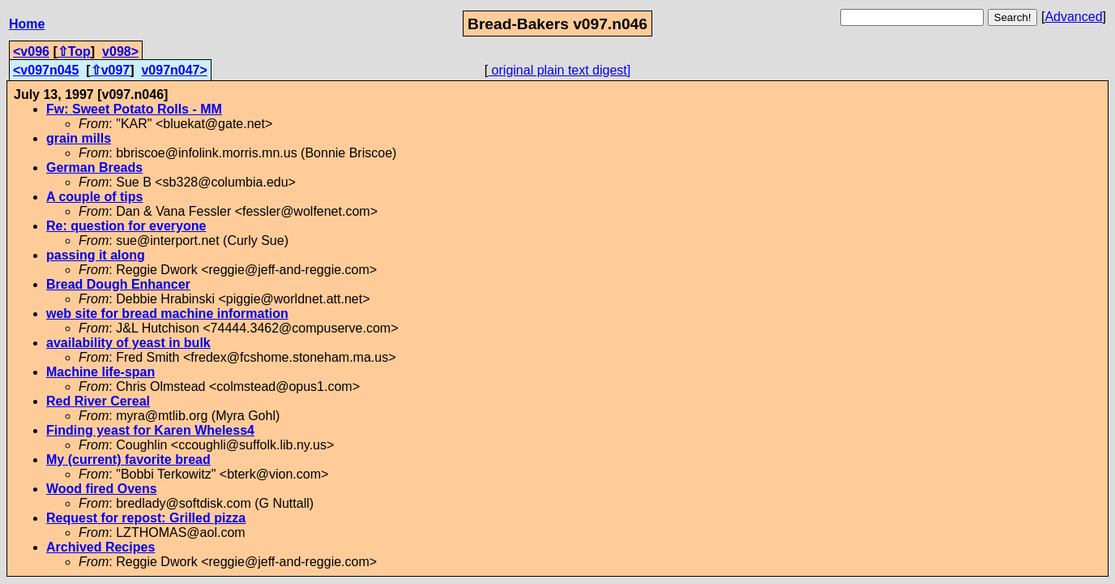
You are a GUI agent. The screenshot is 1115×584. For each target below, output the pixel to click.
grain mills (78, 138)
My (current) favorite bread (128, 459)
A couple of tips (94, 197)
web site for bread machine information (167, 313)
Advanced (1073, 17)
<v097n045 (46, 70)
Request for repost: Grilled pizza (146, 518)
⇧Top (74, 51)
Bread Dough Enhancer (118, 284)
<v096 (31, 51)
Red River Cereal (98, 401)
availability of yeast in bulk (128, 343)
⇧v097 (110, 70)
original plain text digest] (559, 70)
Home (27, 24)
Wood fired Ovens (101, 489)
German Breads (94, 167)
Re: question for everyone (126, 226)
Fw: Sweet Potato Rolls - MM (134, 109)
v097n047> (174, 70)
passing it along (95, 255)
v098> (120, 51)
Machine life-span (100, 372)
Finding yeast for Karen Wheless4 (150, 430)
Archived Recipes (100, 547)
